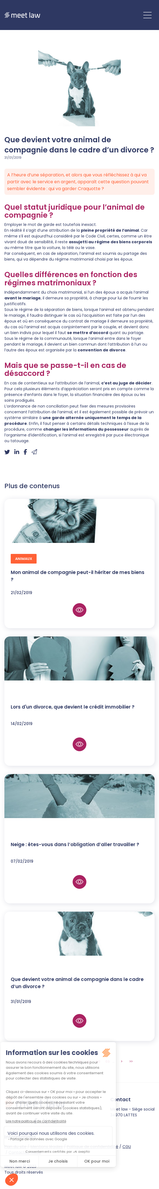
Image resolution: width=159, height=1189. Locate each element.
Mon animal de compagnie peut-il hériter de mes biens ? (77, 576)
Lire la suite (79, 610)
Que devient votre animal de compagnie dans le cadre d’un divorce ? (77, 983)
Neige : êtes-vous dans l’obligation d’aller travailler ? (75, 844)
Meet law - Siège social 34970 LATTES (132, 1112)
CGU (126, 1146)
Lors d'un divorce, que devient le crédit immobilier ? (73, 707)
